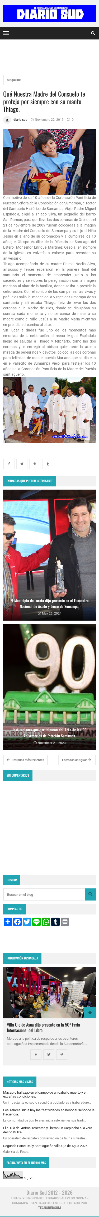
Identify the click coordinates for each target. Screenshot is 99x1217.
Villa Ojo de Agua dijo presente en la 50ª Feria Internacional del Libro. (43, 1027)
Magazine (14, 80)
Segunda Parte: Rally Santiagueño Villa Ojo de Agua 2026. (45, 1146)
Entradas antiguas (76, 760)
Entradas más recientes (25, 760)
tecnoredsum (49, 1208)
